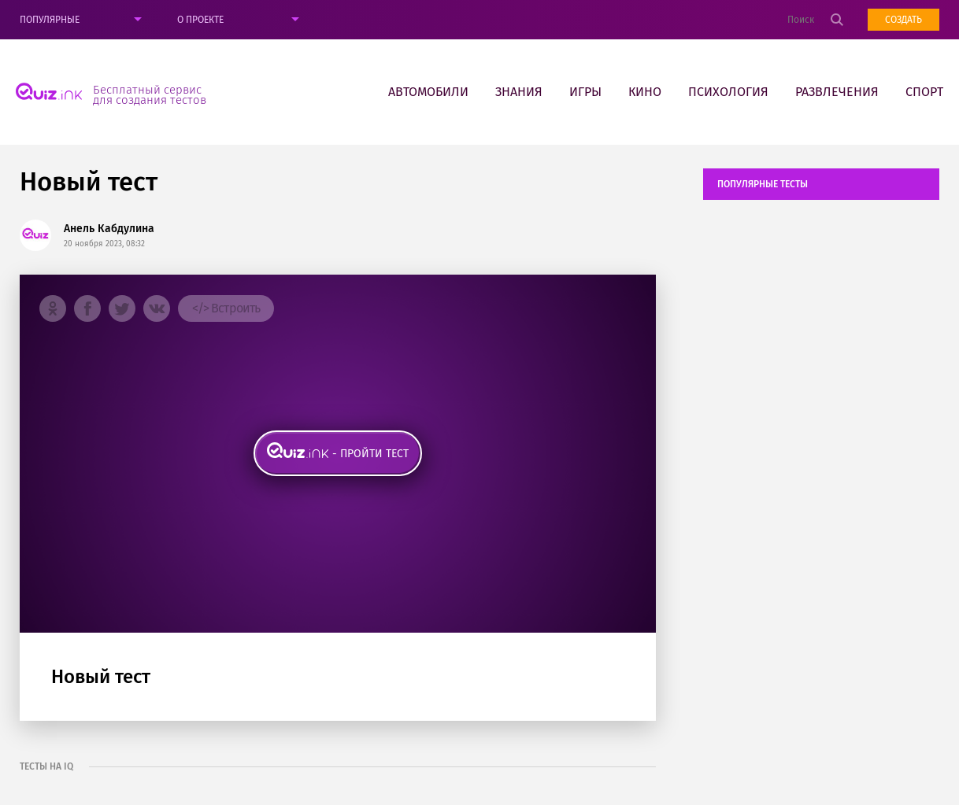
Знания (518, 91)
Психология (728, 91)
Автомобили (428, 91)
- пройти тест (370, 453)
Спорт (924, 91)
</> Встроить (226, 308)
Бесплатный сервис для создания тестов (149, 94)
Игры (585, 91)
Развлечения (837, 91)
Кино (644, 91)
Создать (903, 19)
